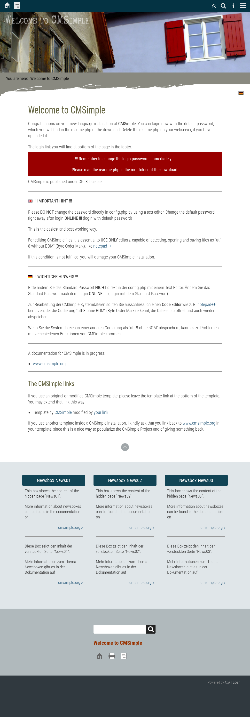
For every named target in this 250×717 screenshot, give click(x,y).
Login (236, 682)
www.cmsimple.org (49, 363)
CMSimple (63, 412)
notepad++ (102, 246)
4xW (228, 682)
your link (101, 412)
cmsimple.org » (70, 527)
